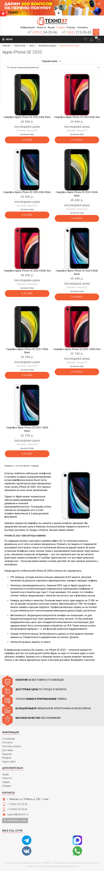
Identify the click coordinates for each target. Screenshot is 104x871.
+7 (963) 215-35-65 (17, 804)
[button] (27, 27)
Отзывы (6, 785)
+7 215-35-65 (76, 32)
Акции (5, 774)
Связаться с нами (15, 820)
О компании (8, 738)
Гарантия (7, 754)
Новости (7, 778)
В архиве (27, 139)
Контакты (7, 742)
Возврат (6, 757)
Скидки (6, 782)
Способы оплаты (11, 746)
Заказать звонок (96, 32)
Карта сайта (8, 761)
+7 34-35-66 (42, 32)
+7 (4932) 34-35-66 (17, 809)
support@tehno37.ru (18, 814)
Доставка (7, 750)
